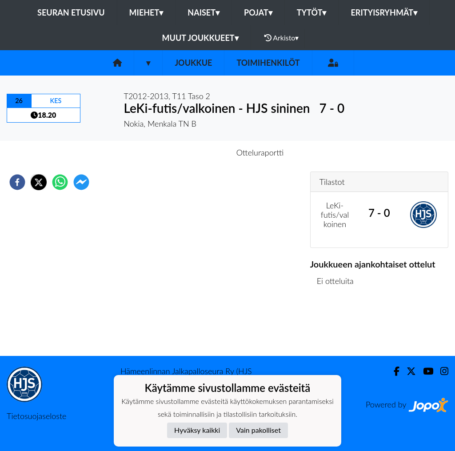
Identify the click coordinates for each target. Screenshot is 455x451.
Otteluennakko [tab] (197, 152)
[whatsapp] (60, 182)
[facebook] (17, 182)
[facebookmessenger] (81, 182)
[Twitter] (407, 371)
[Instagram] (440, 371)
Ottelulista (339, 326)
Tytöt (312, 12)
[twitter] (39, 182)
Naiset (204, 12)
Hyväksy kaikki (197, 430)
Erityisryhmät (384, 12)
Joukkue (193, 63)
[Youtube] (424, 371)
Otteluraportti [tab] (260, 152)
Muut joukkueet (200, 38)
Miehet (146, 12)
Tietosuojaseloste (36, 416)
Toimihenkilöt (267, 63)
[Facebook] (393, 371)
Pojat (258, 12)
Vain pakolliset (258, 430)
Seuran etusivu (71, 12)
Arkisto (281, 37)
